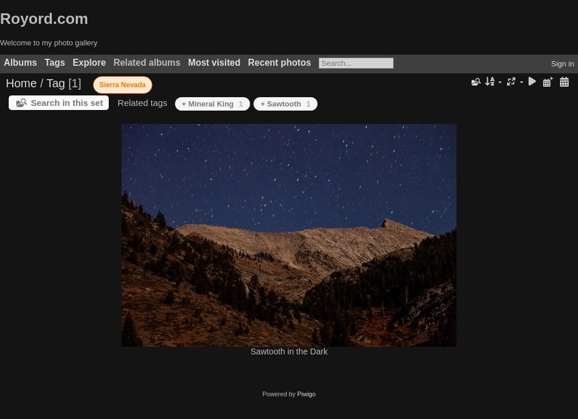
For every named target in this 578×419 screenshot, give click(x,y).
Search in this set (67, 103)
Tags (55, 63)
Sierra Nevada (122, 85)
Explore (89, 63)
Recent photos (279, 63)
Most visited (214, 63)
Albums (20, 63)
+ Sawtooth (286, 104)
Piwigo (306, 393)
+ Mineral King (212, 104)
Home (21, 83)
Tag (56, 83)
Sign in (563, 63)
